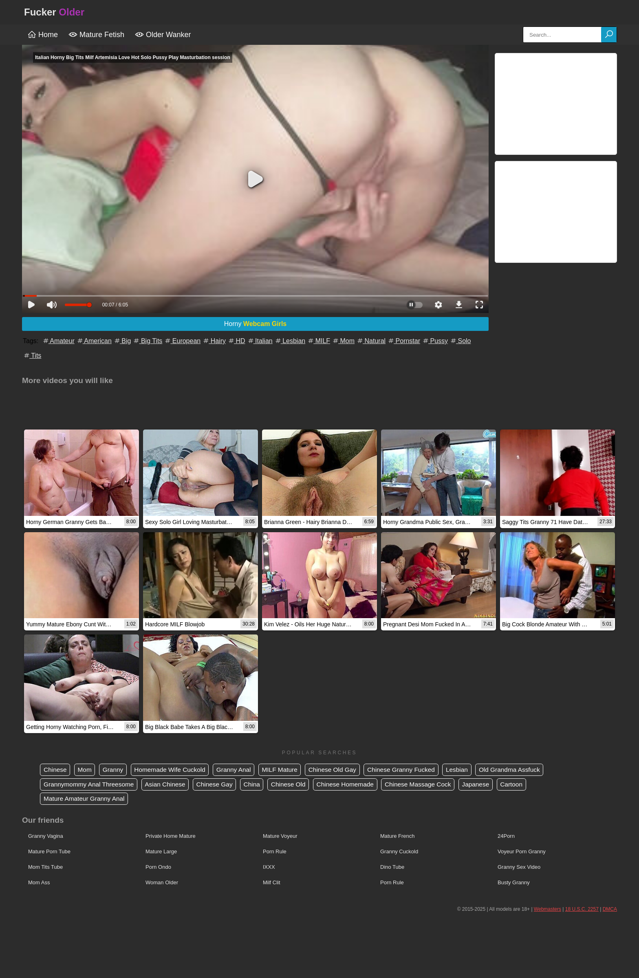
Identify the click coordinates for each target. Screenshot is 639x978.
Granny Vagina (45, 837)
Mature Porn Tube (49, 852)
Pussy (435, 340)
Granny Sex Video (519, 868)
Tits (32, 355)
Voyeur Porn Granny (522, 852)
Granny (115, 770)
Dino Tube (392, 868)
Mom (343, 340)
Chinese (56, 770)
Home (42, 34)
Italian (260, 340)
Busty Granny (514, 883)
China (260, 784)
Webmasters (547, 910)
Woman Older (161, 883)
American (94, 340)
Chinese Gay (221, 784)
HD (236, 340)
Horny (255, 323)
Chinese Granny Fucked (414, 770)
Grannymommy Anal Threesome (91, 784)
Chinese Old (298, 784)
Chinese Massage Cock (432, 784)
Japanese (492, 784)
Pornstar (403, 340)
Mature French (397, 837)
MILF (318, 340)
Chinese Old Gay (343, 770)
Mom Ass (39, 883)
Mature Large (161, 852)
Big (122, 340)
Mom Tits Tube (45, 868)
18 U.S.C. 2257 (582, 910)
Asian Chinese (170, 784)
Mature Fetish (96, 34)
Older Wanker (163, 34)
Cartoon (529, 784)
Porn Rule (274, 852)
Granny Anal (241, 770)
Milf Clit (271, 883)
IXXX (269, 868)
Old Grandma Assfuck (527, 770)
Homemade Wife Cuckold (175, 770)
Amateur (58, 340)
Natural (371, 340)
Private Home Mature (170, 837)
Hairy (214, 340)
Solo (460, 340)
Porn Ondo (158, 868)
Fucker (54, 12)
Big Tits (147, 340)
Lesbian (290, 340)
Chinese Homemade (357, 784)
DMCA (610, 910)
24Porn (506, 837)
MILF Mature (288, 770)
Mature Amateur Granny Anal (86, 799)
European (182, 340)
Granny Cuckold (399, 852)
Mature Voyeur (280, 837)
